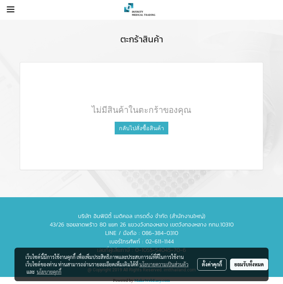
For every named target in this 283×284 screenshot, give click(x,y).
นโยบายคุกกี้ (49, 271)
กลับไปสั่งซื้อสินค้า (141, 128)
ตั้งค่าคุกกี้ (212, 264)
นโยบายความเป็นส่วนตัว (163, 264)
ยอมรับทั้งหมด (249, 264)
